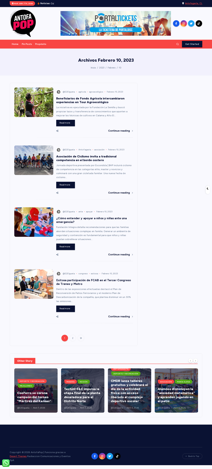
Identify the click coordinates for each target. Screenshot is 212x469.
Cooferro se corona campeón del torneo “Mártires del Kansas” (81, 397)
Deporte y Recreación (79, 381)
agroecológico (96, 92)
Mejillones (73, 386)
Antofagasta (84, 149)
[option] (36, 390)
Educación (46, 382)
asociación (99, 149)
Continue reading (120, 130)
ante (80, 211)
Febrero (112, 67)
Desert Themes (18, 456)
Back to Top (192, 456)
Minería (117, 382)
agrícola (82, 92)
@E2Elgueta (65, 92)
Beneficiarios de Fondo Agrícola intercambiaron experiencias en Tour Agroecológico (90, 100)
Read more (65, 123)
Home (15, 44)
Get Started (192, 44)
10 (120, 67)
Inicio (93, 67)
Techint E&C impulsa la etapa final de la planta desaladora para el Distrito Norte (129, 395)
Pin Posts (27, 44)
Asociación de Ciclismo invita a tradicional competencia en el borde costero (86, 158)
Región (130, 382)
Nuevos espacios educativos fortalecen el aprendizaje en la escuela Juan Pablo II (34, 395)
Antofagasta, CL (193, 3)
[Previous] (190, 360)
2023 (101, 67)
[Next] (195, 360)
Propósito (40, 44)
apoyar (89, 211)
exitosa (94, 273)
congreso (83, 273)
